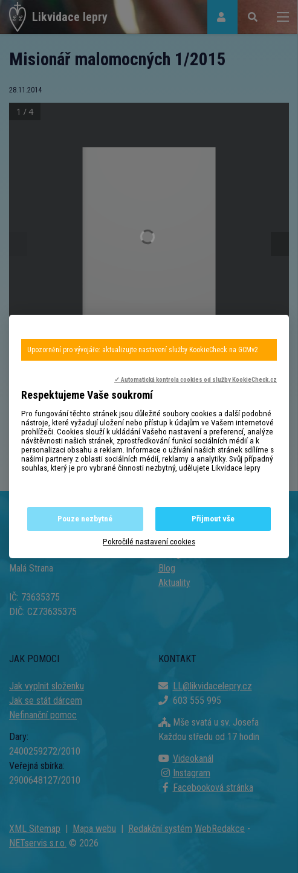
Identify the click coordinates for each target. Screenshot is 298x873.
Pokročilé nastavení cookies (149, 541)
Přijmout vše (213, 518)
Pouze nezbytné (84, 518)
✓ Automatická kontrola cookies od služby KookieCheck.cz (195, 380)
